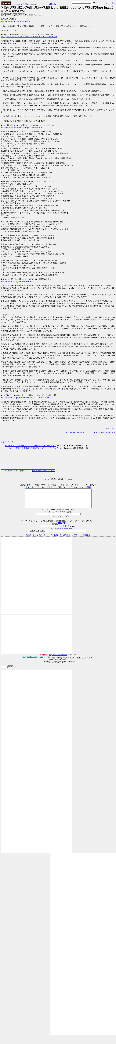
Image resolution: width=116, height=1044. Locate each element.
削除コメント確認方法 (81, 539)
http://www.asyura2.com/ (58, 659)
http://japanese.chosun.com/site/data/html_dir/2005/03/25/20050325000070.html (29, 37)
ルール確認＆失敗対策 (63, 532)
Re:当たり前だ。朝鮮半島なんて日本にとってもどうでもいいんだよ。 (36, 448)
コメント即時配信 (51, 539)
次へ (108, 3)
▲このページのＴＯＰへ (75, 433)
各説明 (88, 487)
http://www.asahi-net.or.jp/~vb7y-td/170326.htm (17, 281)
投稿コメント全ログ (34, 539)
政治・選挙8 (25, 4)
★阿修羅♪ (52, 4)
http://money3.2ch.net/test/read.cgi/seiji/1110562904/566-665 (22, 127)
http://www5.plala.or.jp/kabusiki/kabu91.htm (16, 21)
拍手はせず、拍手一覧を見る (43, 471)
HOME (18, 4)
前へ (113, 3)
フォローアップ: (7, 442)
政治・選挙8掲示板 (107, 433)
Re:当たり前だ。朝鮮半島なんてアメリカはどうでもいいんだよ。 (30, 446)
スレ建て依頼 (65, 539)
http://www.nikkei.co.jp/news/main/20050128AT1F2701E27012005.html (26, 398)
